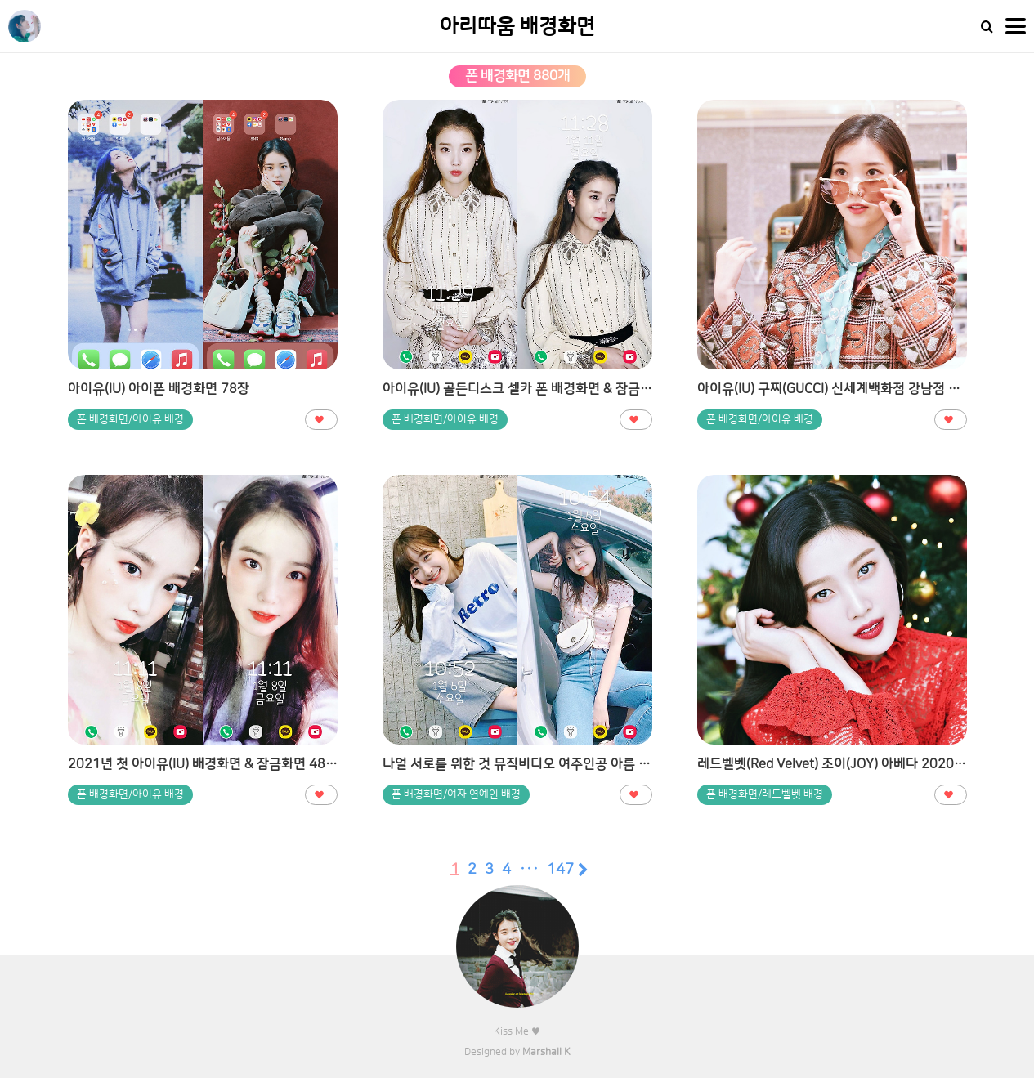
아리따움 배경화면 (517, 27)
